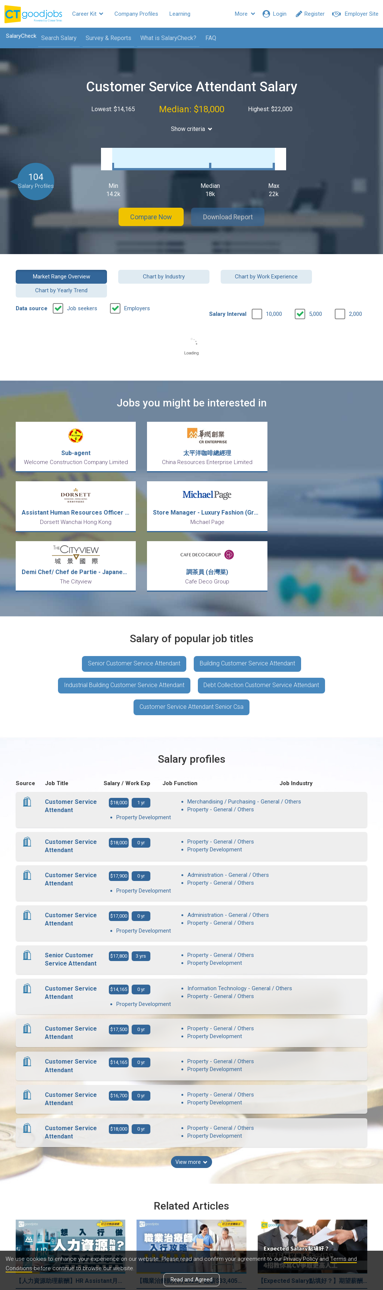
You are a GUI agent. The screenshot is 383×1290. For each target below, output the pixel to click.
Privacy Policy (301, 1259)
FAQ (210, 38)
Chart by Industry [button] (146, 268)
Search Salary (58, 38)
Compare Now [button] (150, 209)
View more (191, 1068)
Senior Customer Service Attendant (134, 582)
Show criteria (191, 128)
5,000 (315, 292)
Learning (179, 13)
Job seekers (82, 287)
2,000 (355, 292)
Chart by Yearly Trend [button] (327, 268)
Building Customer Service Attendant (247, 582)
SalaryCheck (21, 36)
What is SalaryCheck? (168, 38)
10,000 (274, 292)
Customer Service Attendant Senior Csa (191, 626)
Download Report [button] (229, 209)
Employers (137, 287)
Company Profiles (136, 13)
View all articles (191, 1210)
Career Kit (87, 13)
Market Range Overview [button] (55, 268)
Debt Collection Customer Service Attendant (261, 604)
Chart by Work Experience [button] (236, 268)
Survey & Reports (108, 38)
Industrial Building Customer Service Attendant (124, 604)
